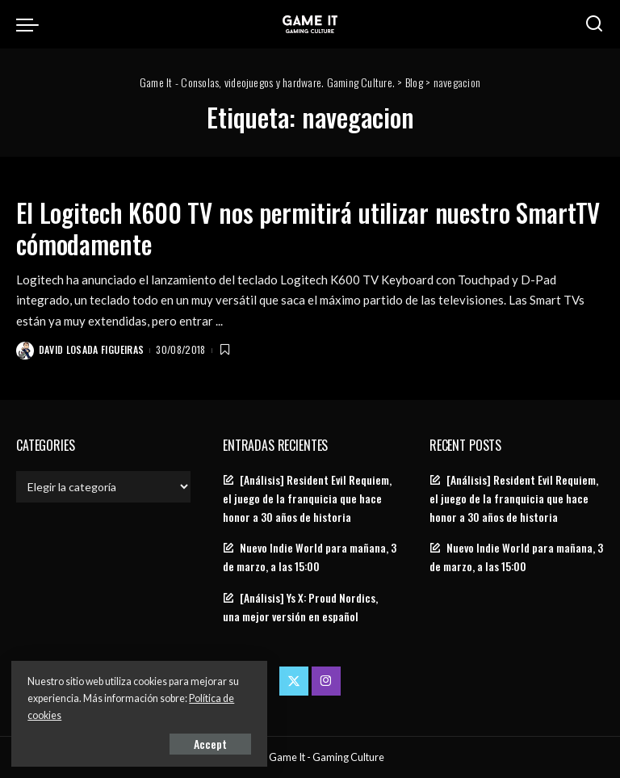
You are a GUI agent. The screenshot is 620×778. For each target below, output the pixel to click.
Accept (197, 742)
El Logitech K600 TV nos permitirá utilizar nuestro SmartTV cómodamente (267, 227)
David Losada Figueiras (92, 349)
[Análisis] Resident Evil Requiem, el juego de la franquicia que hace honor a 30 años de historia (307, 497)
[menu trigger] (31, 24)
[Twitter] (293, 680)
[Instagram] (326, 680)
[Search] (594, 24)
